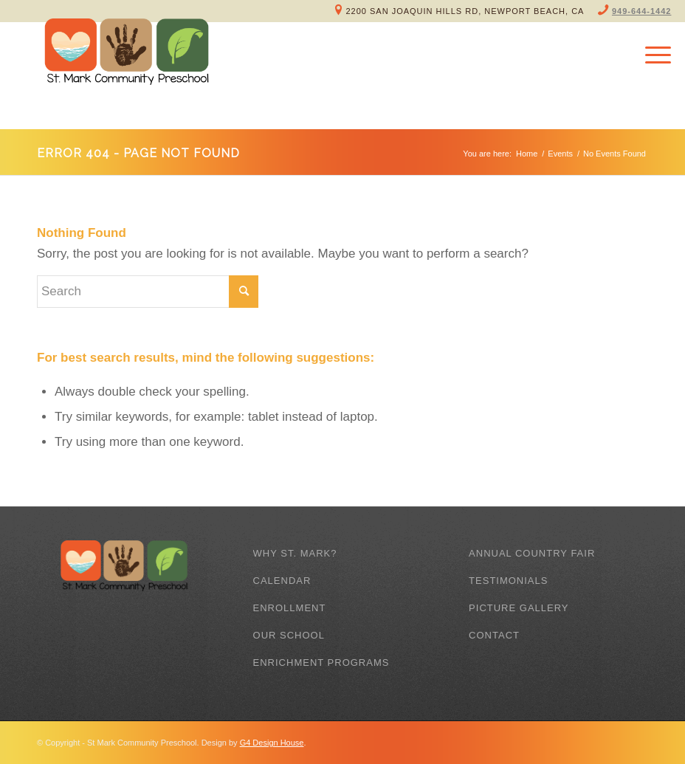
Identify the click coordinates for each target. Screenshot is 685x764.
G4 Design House (272, 742)
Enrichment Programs (321, 662)
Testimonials (508, 580)
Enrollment (289, 607)
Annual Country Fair (532, 553)
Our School (289, 635)
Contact (494, 635)
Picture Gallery (518, 607)
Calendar (282, 580)
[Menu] (650, 55)
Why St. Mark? (295, 553)
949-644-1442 (642, 11)
